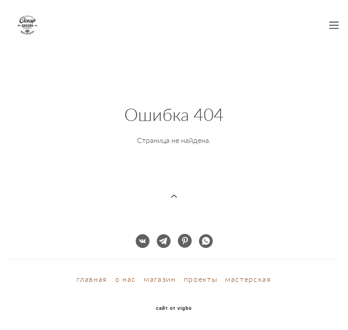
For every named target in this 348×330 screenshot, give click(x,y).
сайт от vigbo (174, 301)
